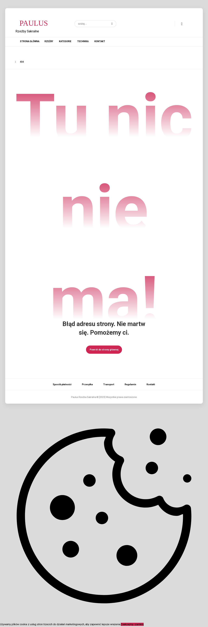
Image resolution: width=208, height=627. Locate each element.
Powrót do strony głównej (104, 349)
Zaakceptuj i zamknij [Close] (132, 624)
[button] (112, 23)
